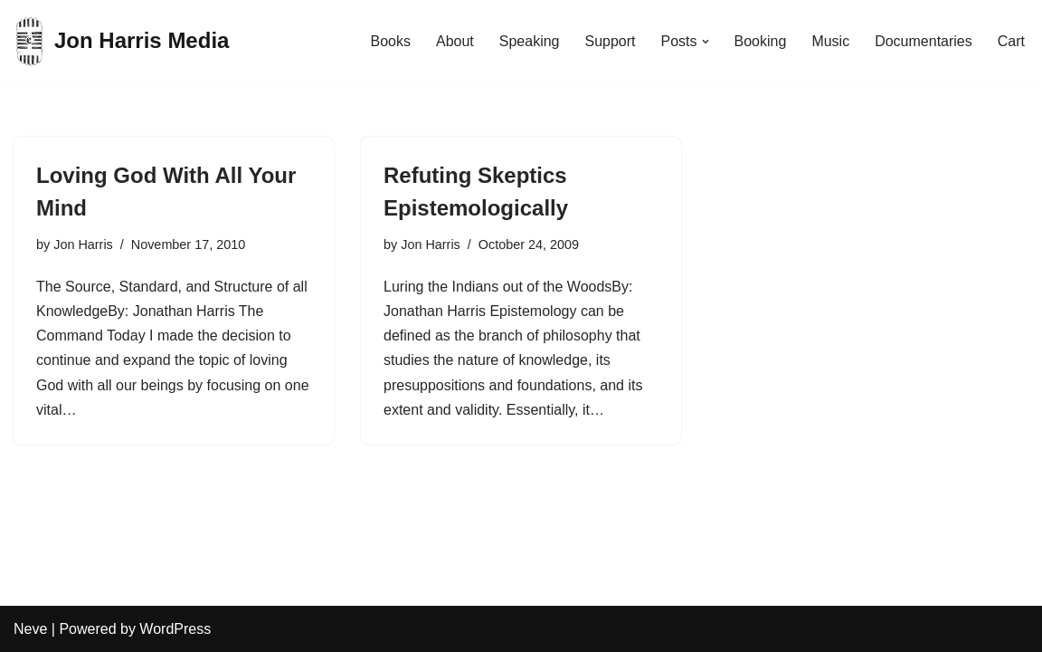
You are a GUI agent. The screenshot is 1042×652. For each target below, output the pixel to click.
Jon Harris (83, 244)
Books (390, 41)
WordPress (175, 629)
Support (609, 41)
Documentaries (923, 41)
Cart (1011, 41)
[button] (705, 41)
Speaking (529, 41)
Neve (30, 629)
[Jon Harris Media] (121, 41)
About (455, 41)
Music (830, 41)
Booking (760, 41)
